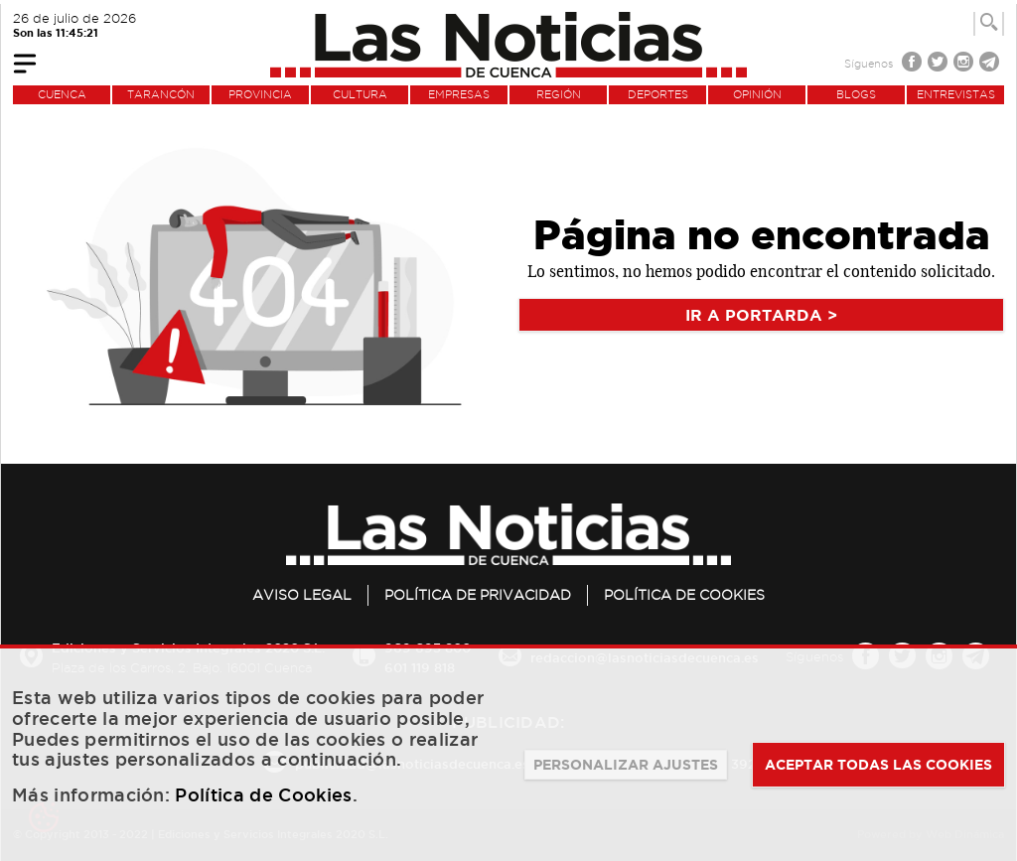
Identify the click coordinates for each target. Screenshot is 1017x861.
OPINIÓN (757, 94)
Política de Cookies (684, 595)
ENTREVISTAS (956, 94)
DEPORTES (658, 94)
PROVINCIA (260, 94)
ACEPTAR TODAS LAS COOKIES (878, 765)
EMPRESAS (459, 94)
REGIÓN (558, 94)
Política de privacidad (477, 595)
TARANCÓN (161, 94)
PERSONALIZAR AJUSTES (625, 765)
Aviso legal (302, 595)
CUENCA (62, 94)
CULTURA (360, 94)
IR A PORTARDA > (761, 315)
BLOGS (856, 94)
